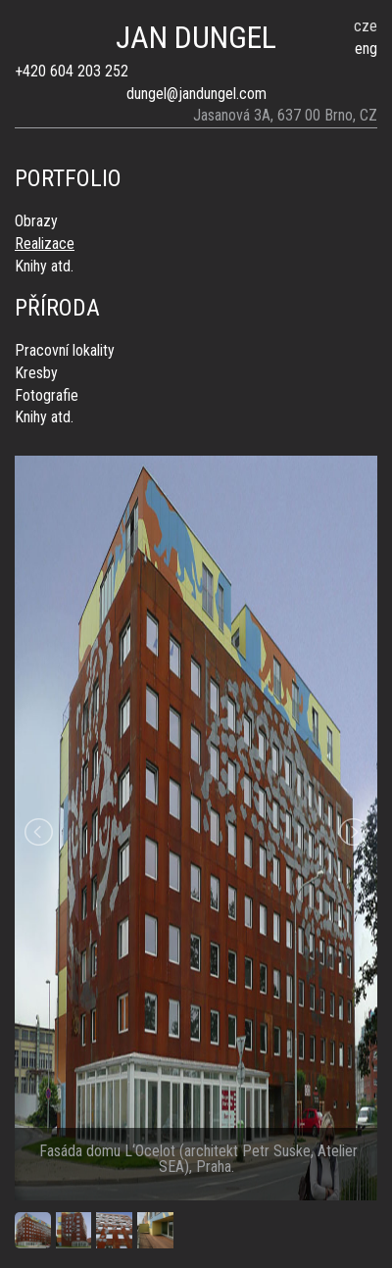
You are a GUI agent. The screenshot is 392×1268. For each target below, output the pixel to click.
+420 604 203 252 (71, 71)
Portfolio (68, 178)
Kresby (36, 373)
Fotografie (46, 395)
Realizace (44, 243)
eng (366, 48)
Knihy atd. (44, 266)
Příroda (57, 307)
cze (365, 26)
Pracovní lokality (65, 350)
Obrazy (36, 221)
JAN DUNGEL (196, 37)
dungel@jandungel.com (196, 93)
